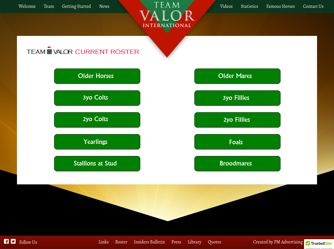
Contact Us (313, 6)
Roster (121, 242)
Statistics (249, 6)
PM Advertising (288, 242)
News (104, 6)
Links (104, 242)
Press (176, 242)
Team (49, 6)
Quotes (214, 242)
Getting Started (76, 6)
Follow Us (28, 242)
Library (195, 242)
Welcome (27, 6)
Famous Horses (280, 6)
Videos (226, 6)
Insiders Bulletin (149, 242)
